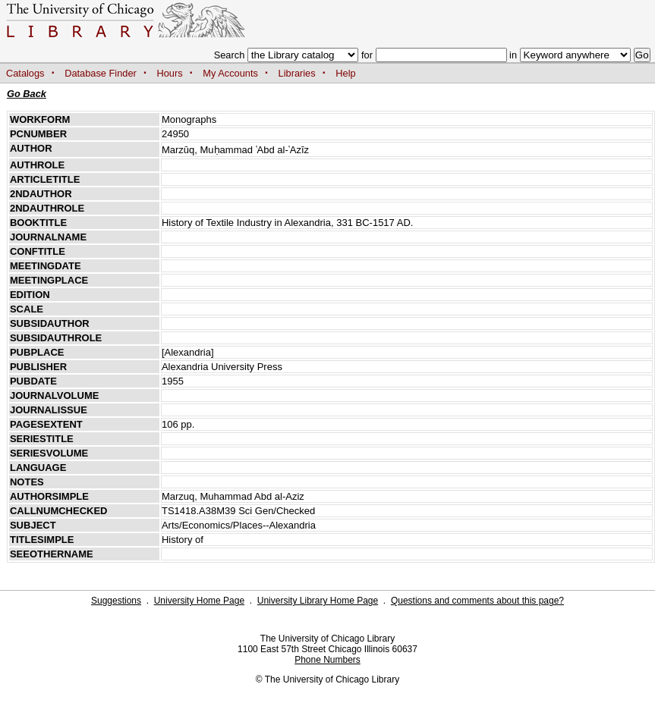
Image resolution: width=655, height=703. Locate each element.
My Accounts (230, 73)
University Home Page (199, 600)
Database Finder (101, 73)
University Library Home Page (317, 600)
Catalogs (25, 73)
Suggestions (116, 600)
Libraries (297, 73)
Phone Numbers (327, 659)
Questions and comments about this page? (477, 600)
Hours (170, 73)
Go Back (26, 93)
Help (345, 73)
